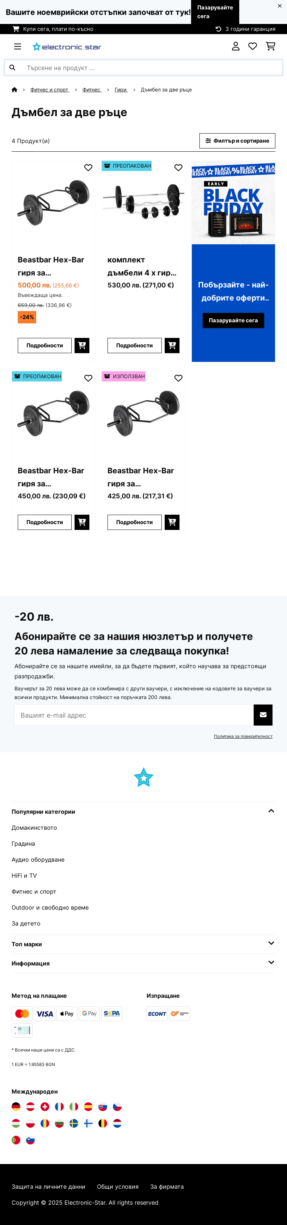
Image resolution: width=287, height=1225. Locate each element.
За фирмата (167, 1186)
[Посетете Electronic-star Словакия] (102, 1106)
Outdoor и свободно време (50, 907)
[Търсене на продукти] (143, 67)
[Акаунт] (236, 46)
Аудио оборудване (38, 859)
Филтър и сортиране (237, 141)
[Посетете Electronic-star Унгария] (16, 1123)
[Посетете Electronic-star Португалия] (16, 1140)
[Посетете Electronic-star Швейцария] (45, 1106)
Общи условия (118, 1186)
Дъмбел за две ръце (167, 90)
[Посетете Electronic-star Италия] (73, 1106)
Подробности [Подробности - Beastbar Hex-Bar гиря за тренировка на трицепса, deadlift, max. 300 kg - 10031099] (44, 345)
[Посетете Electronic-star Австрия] (30, 1106)
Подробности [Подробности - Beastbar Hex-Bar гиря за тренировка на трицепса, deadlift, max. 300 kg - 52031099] (44, 522)
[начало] (21, 90)
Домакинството (34, 827)
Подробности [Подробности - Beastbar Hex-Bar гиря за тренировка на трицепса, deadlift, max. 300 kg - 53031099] (134, 522)
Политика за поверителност (243, 736)
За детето (26, 923)
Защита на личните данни (48, 1186)
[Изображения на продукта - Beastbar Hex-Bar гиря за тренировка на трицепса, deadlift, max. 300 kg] (53, 202)
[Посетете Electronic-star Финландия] (88, 1123)
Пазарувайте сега (233, 320)
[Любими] (252, 46)
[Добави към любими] (88, 168)
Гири (121, 90)
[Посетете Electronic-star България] (59, 1123)
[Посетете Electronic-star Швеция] (73, 1123)
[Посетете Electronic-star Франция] (59, 1106)
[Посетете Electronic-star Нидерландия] (117, 1123)
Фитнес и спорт (49, 90)
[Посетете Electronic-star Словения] (30, 1140)
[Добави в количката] (82, 345)
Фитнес (92, 90)
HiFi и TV (24, 875)
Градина (23, 843)
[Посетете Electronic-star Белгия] (102, 1123)
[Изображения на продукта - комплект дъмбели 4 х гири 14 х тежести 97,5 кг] (143, 202)
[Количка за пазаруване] (270, 46)
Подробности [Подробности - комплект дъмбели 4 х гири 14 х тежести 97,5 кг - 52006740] (134, 345)
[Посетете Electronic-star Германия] (16, 1106)
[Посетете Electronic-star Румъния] (45, 1123)
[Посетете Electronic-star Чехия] (117, 1106)
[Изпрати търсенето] (12, 67)
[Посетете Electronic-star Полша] (30, 1123)
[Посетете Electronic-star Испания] (88, 1106)
